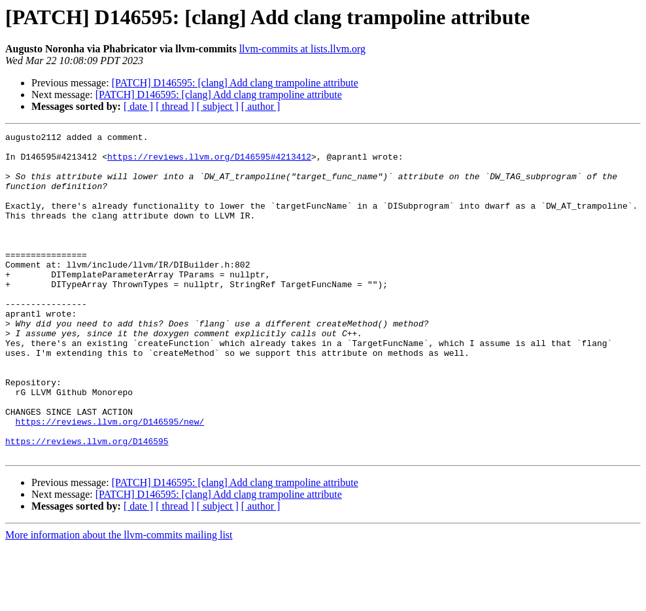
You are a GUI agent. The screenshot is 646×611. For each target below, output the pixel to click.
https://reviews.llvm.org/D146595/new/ (110, 480)
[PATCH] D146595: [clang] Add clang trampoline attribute (235, 82)
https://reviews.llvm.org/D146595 (87, 504)
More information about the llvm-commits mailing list (119, 599)
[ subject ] (218, 106)
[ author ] (260, 106)
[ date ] (138, 106)
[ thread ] (175, 106)
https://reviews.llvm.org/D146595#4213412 (209, 162)
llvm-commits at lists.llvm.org (302, 48)
